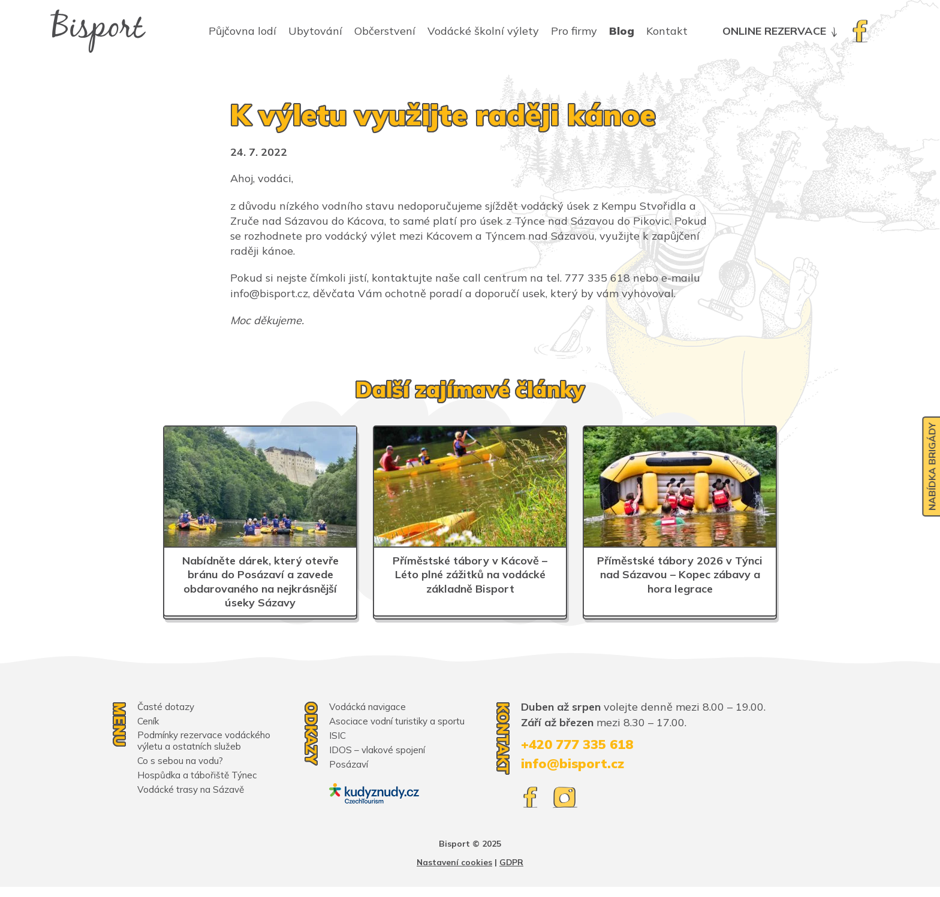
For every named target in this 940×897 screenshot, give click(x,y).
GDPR (512, 872)
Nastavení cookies (454, 872)
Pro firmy (574, 36)
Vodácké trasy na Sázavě (192, 790)
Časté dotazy (166, 706)
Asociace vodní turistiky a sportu (385, 727)
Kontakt (667, 36)
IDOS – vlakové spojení (379, 762)
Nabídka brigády (930, 469)
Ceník (149, 721)
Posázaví (349, 776)
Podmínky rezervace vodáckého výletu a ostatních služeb (207, 741)
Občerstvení (384, 36)
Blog (621, 36)
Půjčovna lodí (242, 36)
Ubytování (315, 36)
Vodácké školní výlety (483, 36)
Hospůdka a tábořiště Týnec (200, 776)
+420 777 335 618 (582, 745)
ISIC (338, 747)
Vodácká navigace (369, 706)
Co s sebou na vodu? (182, 762)
